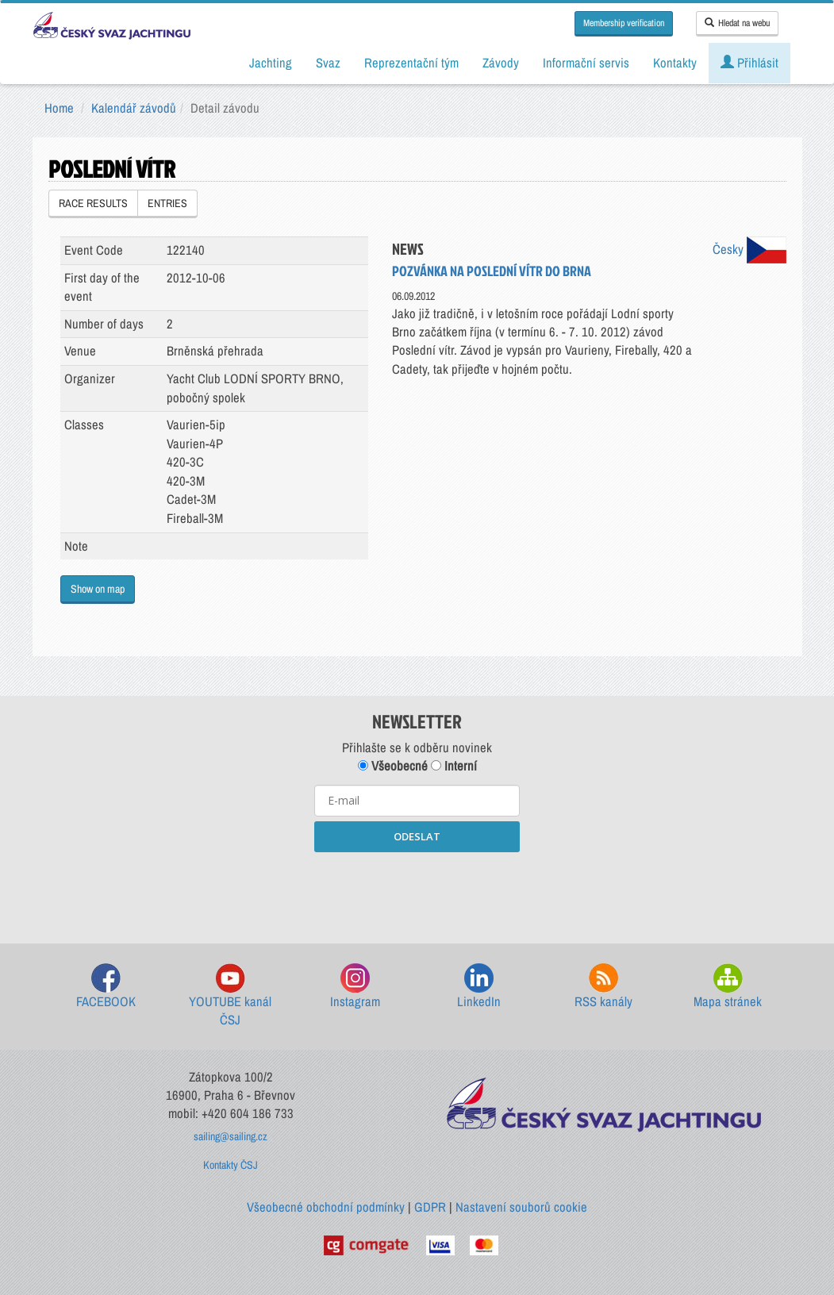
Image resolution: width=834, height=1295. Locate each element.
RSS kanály (603, 986)
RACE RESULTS (93, 203)
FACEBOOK (106, 986)
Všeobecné (393, 765)
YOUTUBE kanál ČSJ (230, 996)
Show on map (98, 589)
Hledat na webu (737, 23)
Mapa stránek (728, 986)
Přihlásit (749, 62)
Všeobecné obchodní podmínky (326, 1207)
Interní (454, 765)
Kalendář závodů (133, 108)
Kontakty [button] (675, 62)
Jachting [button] (270, 62)
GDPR (430, 1207)
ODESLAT (417, 836)
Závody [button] (500, 62)
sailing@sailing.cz (230, 1136)
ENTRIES (167, 203)
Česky (749, 249)
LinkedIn (479, 986)
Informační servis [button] (586, 62)
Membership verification (623, 23)
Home (59, 108)
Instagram (355, 986)
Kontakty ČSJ (230, 1165)
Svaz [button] (328, 62)
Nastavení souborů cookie (521, 1207)
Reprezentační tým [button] (411, 62)
